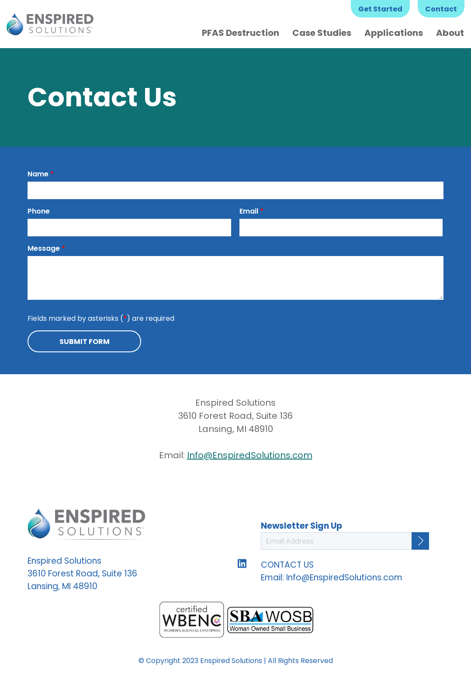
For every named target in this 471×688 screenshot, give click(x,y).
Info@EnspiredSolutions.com (249, 455)
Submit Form (84, 342)
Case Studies (321, 33)
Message (46, 248)
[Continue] (420, 541)
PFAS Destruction (240, 33)
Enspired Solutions (50, 24)
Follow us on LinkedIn (242, 563)
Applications (393, 33)
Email (251, 211)
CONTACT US (287, 565)
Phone (39, 211)
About (450, 33)
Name (41, 174)
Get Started (380, 9)
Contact (441, 9)
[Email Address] (345, 541)
